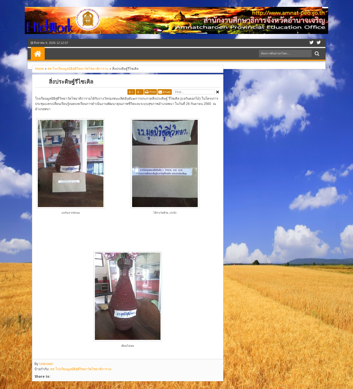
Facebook (311, 43)
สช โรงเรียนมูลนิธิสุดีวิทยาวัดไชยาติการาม (80, 369)
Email (166, 92)
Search (316, 54)
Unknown (46, 364)
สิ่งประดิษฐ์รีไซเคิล (71, 81)
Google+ (318, 43)
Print (152, 92)
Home (38, 54)
